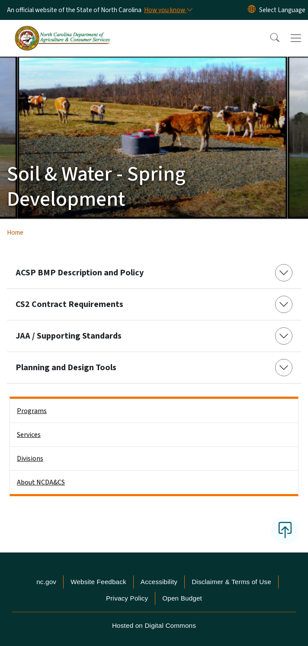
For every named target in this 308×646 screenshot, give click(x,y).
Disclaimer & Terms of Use (231, 581)
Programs (32, 411)
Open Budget (182, 598)
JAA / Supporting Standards (69, 336)
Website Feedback (98, 581)
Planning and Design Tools (66, 368)
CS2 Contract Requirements (69, 304)
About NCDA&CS (41, 482)
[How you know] (168, 9)
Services (29, 434)
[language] (282, 9)
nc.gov (46, 581)
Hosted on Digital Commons (154, 625)
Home (15, 232)
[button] (269, 38)
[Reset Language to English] (252, 9)
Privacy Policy (127, 598)
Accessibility (159, 581)
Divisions (30, 458)
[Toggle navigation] (296, 38)
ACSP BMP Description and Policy (80, 273)
